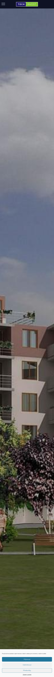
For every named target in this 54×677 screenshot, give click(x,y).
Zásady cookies (27, 674)
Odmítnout (27, 665)
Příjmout (27, 659)
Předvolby (27, 670)
